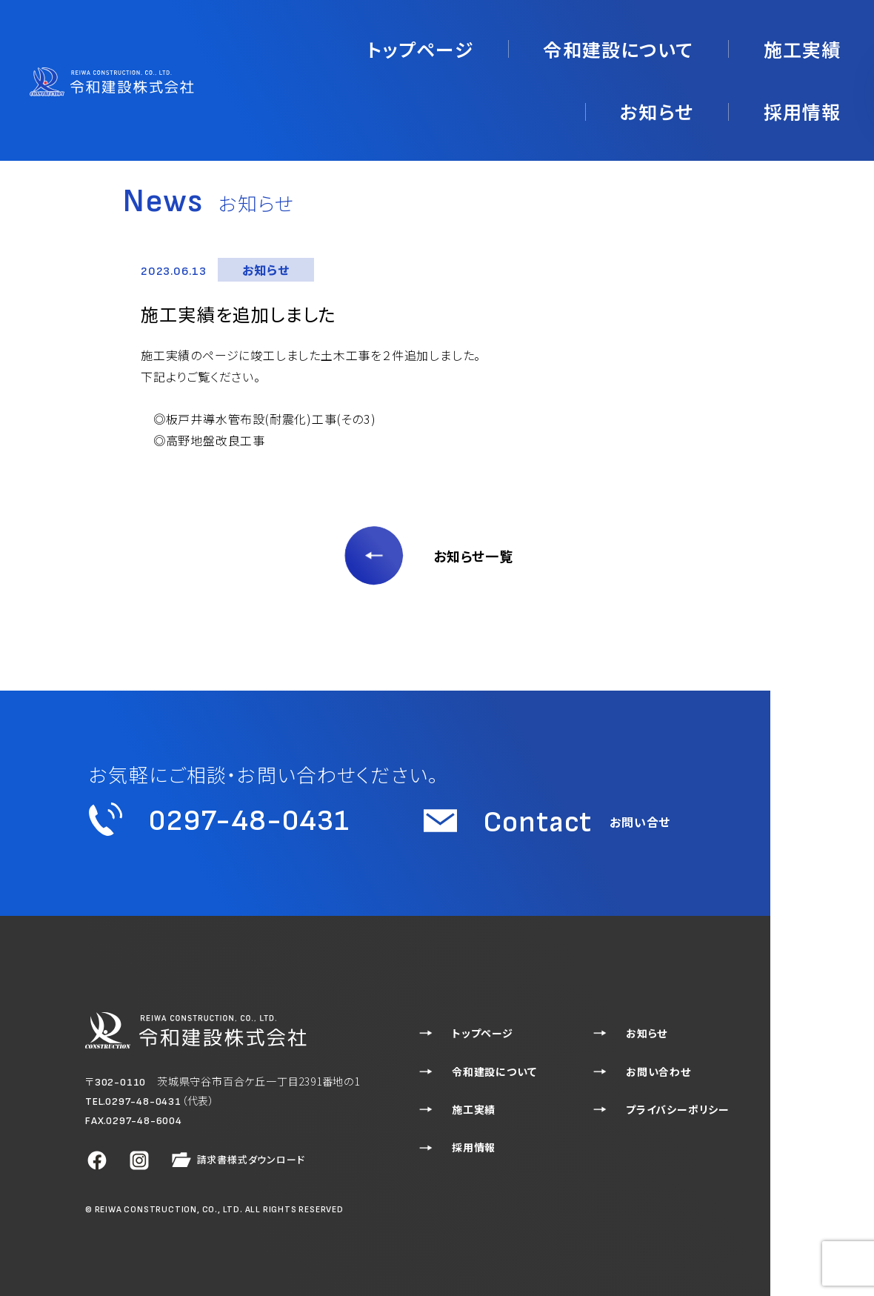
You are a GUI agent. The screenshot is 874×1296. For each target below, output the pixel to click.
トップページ (334, 44)
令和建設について (472, 44)
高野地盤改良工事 (215, 440)
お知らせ (707, 44)
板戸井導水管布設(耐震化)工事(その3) (271, 419)
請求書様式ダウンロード (237, 1160)
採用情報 (813, 44)
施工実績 (602, 44)
